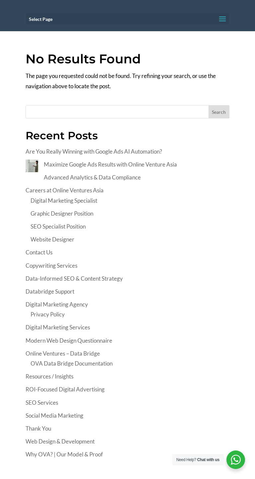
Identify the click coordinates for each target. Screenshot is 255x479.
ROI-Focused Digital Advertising (65, 389)
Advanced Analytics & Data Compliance (92, 177)
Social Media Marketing (54, 415)
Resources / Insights (49, 376)
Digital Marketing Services (58, 327)
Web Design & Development (60, 441)
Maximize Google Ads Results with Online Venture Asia (110, 164)
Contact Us (39, 252)
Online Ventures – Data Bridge (63, 353)
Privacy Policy (48, 314)
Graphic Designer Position (62, 213)
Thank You (38, 428)
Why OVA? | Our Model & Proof (64, 454)
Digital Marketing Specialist (64, 200)
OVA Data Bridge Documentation (72, 363)
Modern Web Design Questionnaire (69, 340)
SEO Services (42, 402)
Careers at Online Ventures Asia (65, 190)
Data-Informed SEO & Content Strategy (74, 278)
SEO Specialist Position (58, 226)
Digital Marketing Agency (57, 304)
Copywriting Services (51, 265)
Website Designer (52, 239)
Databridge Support (50, 291)
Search (219, 112)
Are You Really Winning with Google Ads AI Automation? (94, 151)
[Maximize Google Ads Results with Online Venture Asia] (32, 167)
